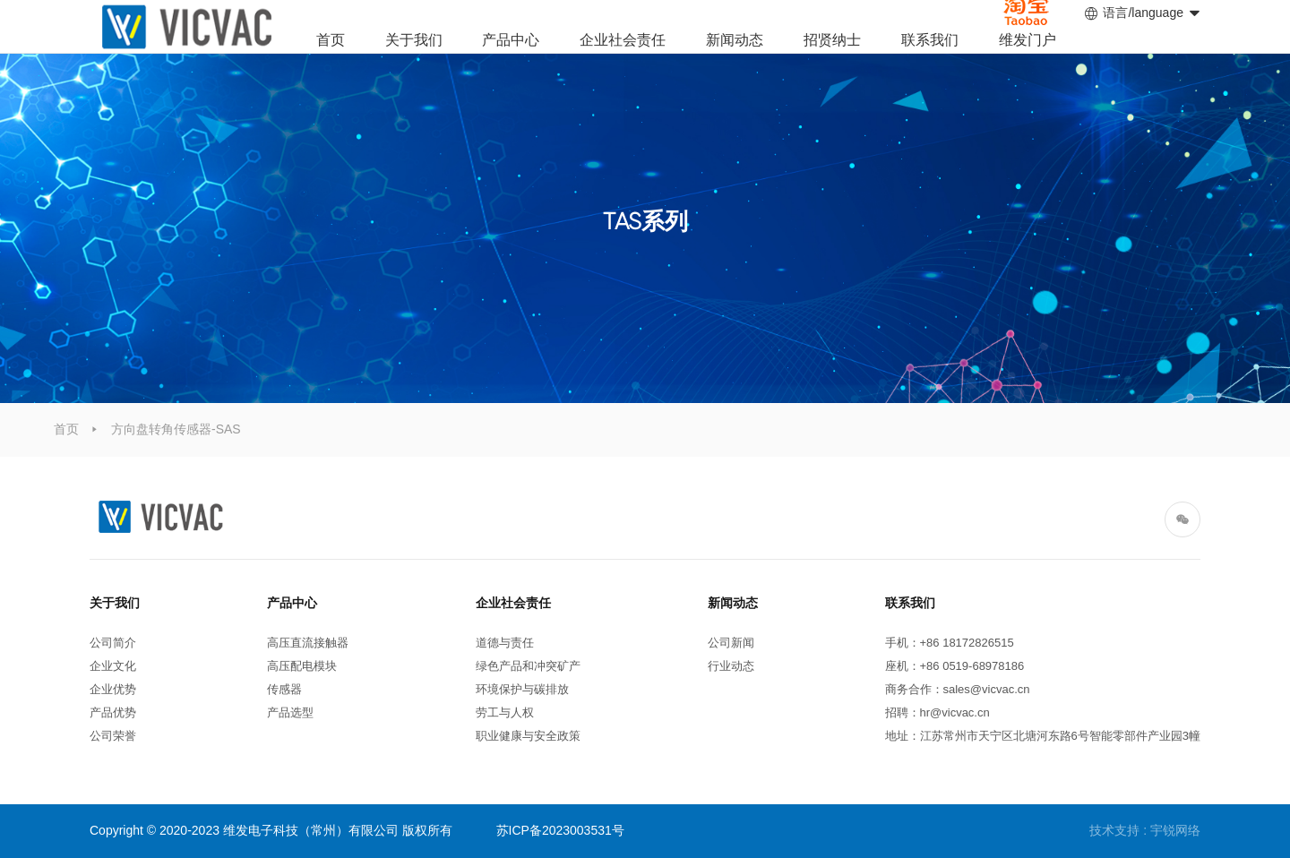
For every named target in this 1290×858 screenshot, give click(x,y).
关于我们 (414, 39)
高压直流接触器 (307, 642)
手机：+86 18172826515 (952, 642)
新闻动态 (734, 39)
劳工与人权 (505, 712)
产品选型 (290, 712)
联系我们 (930, 39)
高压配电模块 (302, 666)
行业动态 (731, 666)
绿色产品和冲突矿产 (528, 666)
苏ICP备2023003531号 (560, 830)
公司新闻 (731, 642)
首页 (330, 39)
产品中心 (510, 39)
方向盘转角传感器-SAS (176, 429)
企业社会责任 (623, 39)
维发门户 (1027, 39)
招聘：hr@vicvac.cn (937, 712)
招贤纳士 (832, 39)
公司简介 (113, 642)
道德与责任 (505, 642)
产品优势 (113, 712)
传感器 (284, 689)
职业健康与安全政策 (528, 735)
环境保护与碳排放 (522, 689)
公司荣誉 (113, 735)
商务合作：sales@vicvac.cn (957, 689)
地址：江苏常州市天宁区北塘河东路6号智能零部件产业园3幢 (1042, 735)
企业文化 (113, 666)
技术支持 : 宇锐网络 (1144, 830)
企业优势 (113, 689)
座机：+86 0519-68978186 (955, 666)
